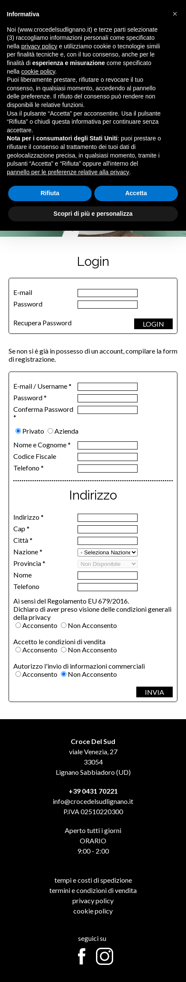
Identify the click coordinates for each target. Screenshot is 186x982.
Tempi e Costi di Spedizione (93, 880)
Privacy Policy (93, 900)
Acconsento (39, 625)
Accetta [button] (136, 193)
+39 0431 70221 (93, 791)
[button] (175, 14)
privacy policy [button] (39, 46)
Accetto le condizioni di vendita (59, 641)
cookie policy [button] (38, 71)
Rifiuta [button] (50, 193)
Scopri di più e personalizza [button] (93, 213)
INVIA (154, 692)
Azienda (66, 431)
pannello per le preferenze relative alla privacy (68, 172)
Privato (33, 431)
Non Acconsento (92, 625)
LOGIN (153, 324)
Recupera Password (42, 322)
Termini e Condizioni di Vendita (93, 890)
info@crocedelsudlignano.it (93, 801)
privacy (40, 617)
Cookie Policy (93, 911)
